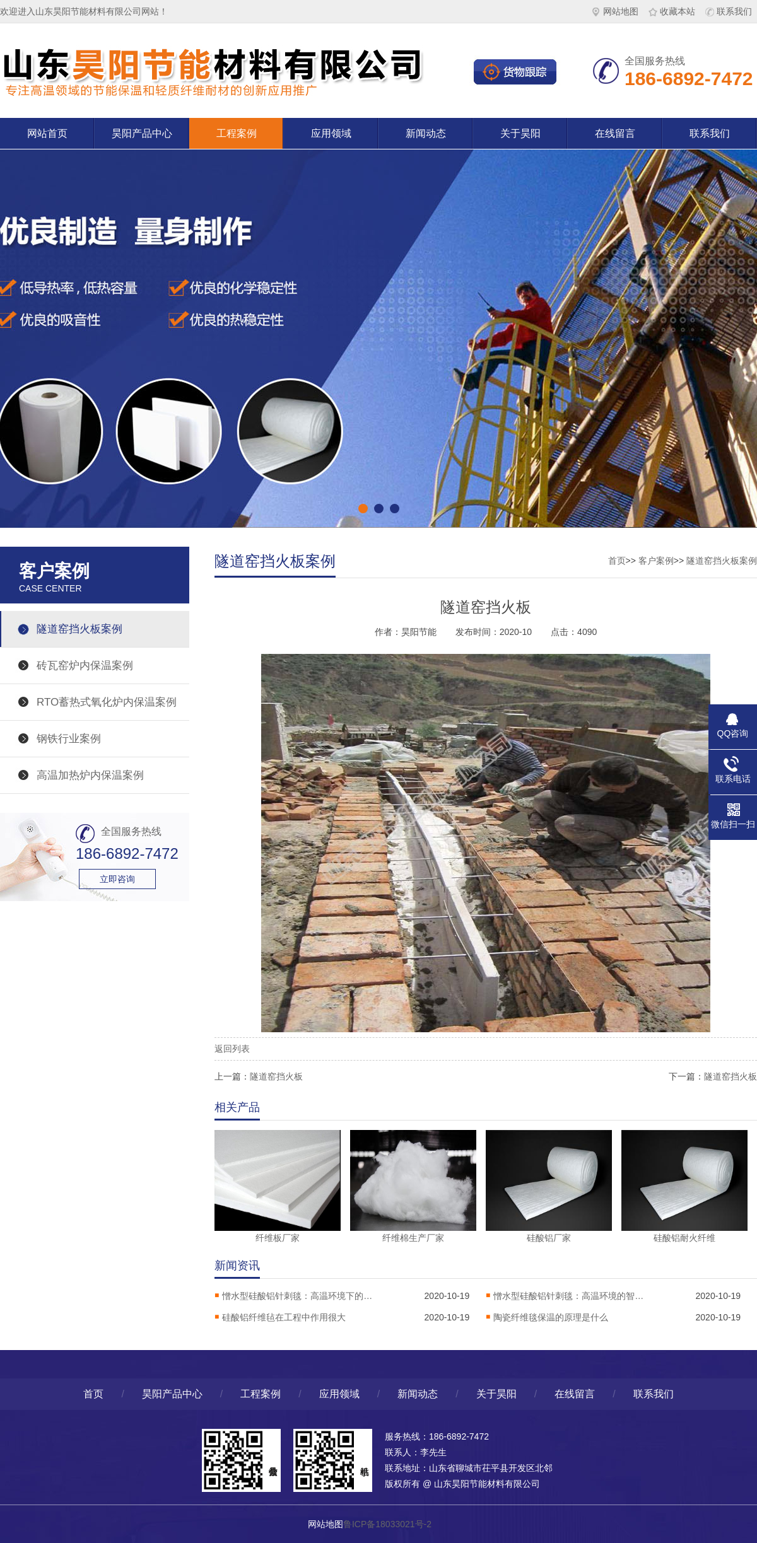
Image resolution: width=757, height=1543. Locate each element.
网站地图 (615, 11)
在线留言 (615, 133)
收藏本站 (671, 11)
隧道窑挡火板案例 (79, 629)
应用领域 (331, 133)
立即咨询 (117, 879)
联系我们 (728, 11)
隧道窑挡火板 (276, 1076)
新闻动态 (426, 133)
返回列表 (232, 1049)
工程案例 (236, 133)
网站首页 (47, 133)
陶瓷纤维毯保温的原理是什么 (550, 1317)
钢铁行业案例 (69, 739)
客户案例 (656, 561)
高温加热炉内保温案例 (90, 775)
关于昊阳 (520, 133)
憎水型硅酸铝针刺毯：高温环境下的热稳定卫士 (297, 1296)
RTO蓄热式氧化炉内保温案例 (107, 702)
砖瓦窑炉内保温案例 (85, 666)
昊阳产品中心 (142, 133)
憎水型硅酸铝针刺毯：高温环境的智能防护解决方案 (569, 1296)
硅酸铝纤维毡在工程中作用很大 (284, 1317)
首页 (617, 561)
